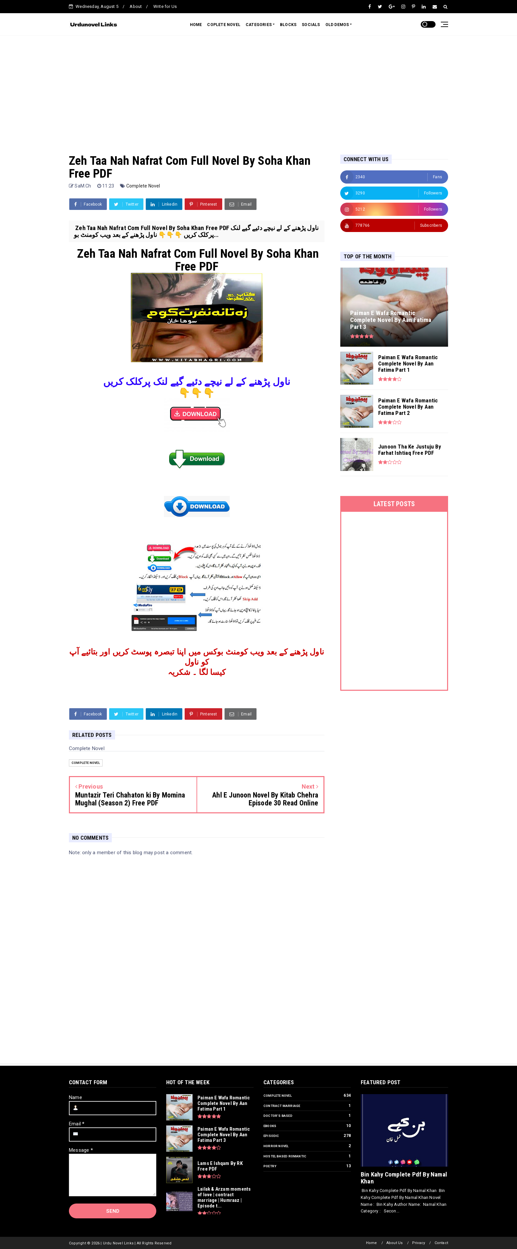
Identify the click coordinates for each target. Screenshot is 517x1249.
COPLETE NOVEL (223, 24)
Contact (441, 1243)
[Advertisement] (258, 88)
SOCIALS (311, 24)
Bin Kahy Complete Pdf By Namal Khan (404, 1178)
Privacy (418, 1243)
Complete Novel (143, 186)
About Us (394, 1243)
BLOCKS (288, 24)
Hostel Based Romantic (284, 1156)
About (136, 6)
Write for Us (165, 6)
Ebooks (269, 1126)
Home (371, 1243)
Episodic (271, 1136)
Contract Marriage (281, 1106)
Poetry (269, 1166)
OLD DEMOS (337, 24)
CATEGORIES (259, 24)
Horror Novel (276, 1146)
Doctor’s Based (277, 1116)
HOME (196, 24)
